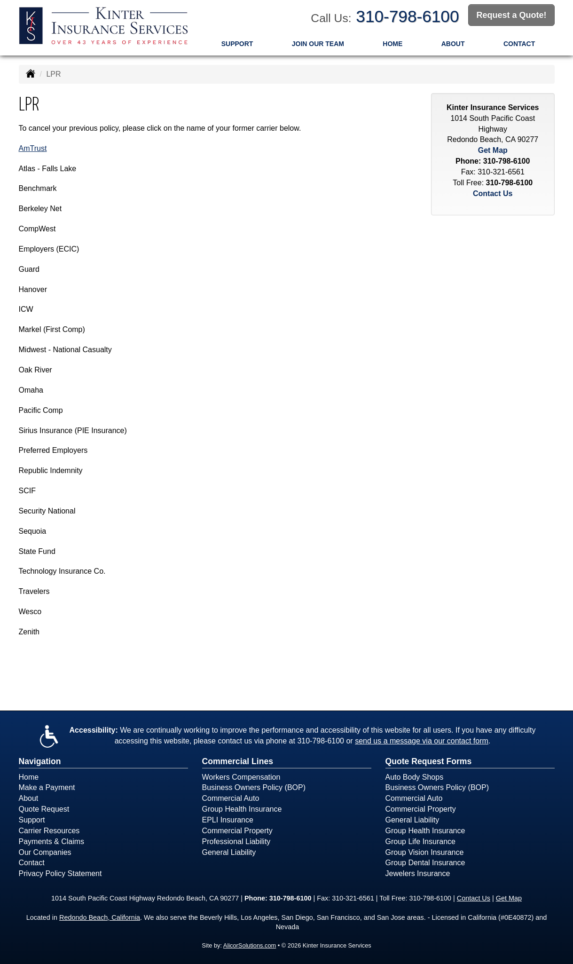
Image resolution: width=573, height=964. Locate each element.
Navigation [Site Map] (40, 761)
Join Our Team (318, 43)
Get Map (493, 150)
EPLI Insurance (227, 820)
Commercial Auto (230, 798)
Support (237, 43)
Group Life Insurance (420, 841)
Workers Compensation (241, 777)
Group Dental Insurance (425, 863)
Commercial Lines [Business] (238, 761)
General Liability (229, 852)
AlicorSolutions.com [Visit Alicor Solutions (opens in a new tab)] (249, 945)
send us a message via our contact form (421, 741)
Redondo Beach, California (99, 917)
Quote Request (44, 809)
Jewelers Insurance (417, 873)
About (453, 43)
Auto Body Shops (414, 777)
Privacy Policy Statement (60, 873)
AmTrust (33, 148)
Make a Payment (47, 787)
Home (392, 43)
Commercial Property (237, 831)
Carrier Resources (49, 831)
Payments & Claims (52, 841)
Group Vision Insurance (424, 852)
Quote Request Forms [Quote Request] (428, 761)
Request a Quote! (511, 15)
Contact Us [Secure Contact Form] (492, 194)
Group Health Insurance (242, 809)
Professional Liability (236, 841)
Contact (519, 43)
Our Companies (45, 852)
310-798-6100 (407, 16)
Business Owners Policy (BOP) (254, 787)
